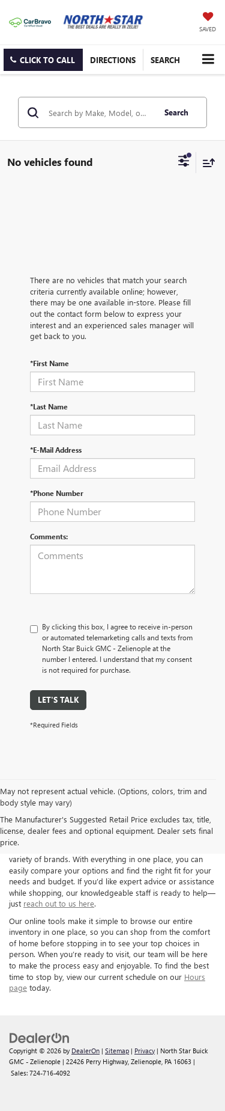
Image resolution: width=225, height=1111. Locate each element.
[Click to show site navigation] (208, 59)
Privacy (144, 1050)
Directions (113, 60)
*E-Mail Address (56, 449)
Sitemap (117, 1050)
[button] (43, 60)
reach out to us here (58, 903)
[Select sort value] (205, 162)
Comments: (49, 536)
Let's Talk (58, 699)
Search (176, 112)
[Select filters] (183, 162)
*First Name (49, 363)
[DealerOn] (39, 1037)
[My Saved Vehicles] (207, 23)
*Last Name (49, 406)
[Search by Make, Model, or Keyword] (99, 112)
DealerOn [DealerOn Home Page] (85, 1050)
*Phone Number (56, 493)
